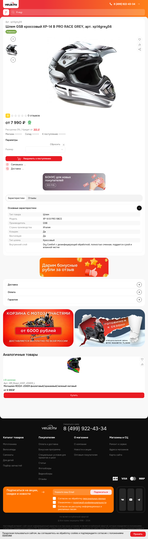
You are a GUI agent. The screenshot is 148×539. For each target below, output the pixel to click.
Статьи (42, 463)
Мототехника (10, 444)
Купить (74, 395)
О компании (80, 444)
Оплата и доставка (48, 444)
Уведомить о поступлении (34, 158)
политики (7, 535)
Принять (137, 534)
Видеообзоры (45, 473)
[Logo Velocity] (11, 4)
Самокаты (8, 455)
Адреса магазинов (118, 449)
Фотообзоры (45, 468)
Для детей (8, 460)
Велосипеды (9, 449)
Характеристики (16, 198)
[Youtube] (130, 499)
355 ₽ (37, 129)
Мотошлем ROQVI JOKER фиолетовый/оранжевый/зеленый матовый (40, 386)
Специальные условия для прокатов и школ (52, 456)
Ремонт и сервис (118, 444)
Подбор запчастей (12, 465)
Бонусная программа (49, 449)
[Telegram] (139, 499)
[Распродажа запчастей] (38, 328)
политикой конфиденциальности (89, 502)
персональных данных (94, 498)
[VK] (122, 499)
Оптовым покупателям (85, 455)
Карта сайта (115, 455)
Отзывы (32, 198)
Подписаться (101, 492)
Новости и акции (82, 449)
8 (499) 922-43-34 (122, 4)
